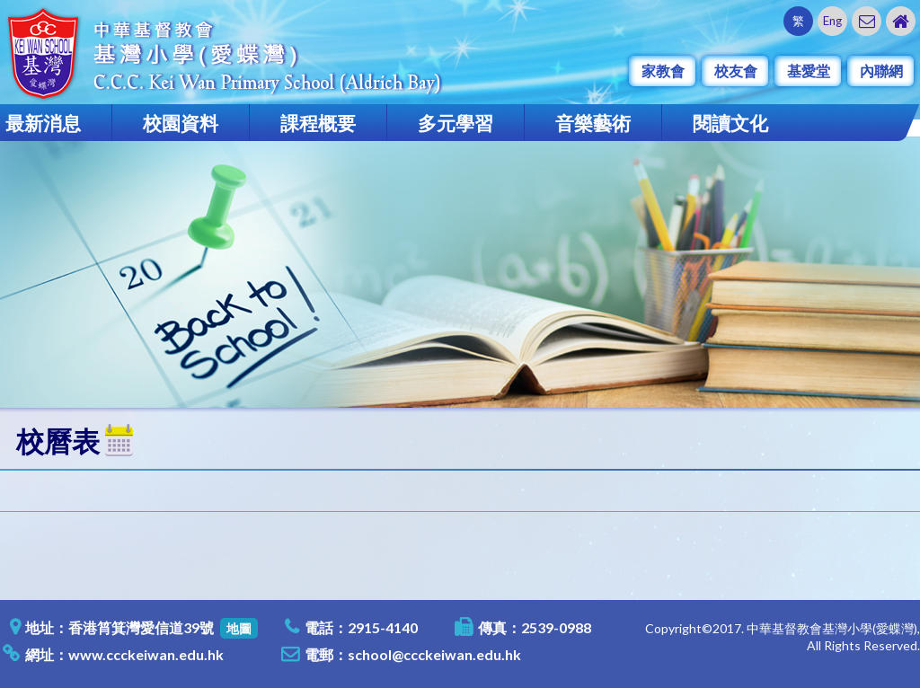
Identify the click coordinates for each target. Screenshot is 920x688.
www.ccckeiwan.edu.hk (146, 654)
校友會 (735, 70)
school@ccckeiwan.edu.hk (434, 654)
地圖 (239, 628)
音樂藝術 (593, 122)
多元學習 (455, 122)
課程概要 (318, 122)
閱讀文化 (730, 122)
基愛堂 (808, 70)
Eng (832, 20)
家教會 (663, 70)
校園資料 (180, 122)
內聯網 (881, 70)
